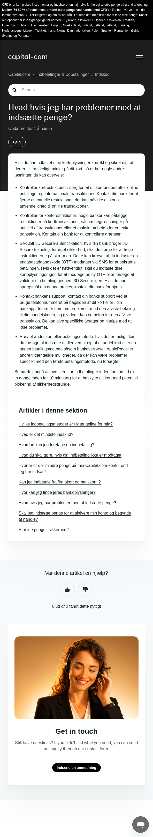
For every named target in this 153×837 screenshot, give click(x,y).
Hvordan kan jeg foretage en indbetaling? (56, 445)
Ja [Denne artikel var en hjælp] (67, 589)
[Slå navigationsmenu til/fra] (139, 57)
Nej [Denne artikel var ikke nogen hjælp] (85, 589)
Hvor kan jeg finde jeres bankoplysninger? (57, 492)
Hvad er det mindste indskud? (46, 434)
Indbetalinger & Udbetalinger (62, 74)
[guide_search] (76, 90)
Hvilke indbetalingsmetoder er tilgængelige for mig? (66, 424)
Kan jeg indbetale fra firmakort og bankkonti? (60, 482)
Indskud (102, 74)
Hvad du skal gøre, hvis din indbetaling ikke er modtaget (70, 455)
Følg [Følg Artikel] (17, 142)
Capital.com (19, 74)
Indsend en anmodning (76, 768)
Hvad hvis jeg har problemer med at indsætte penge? (67, 503)
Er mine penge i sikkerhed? (44, 529)
